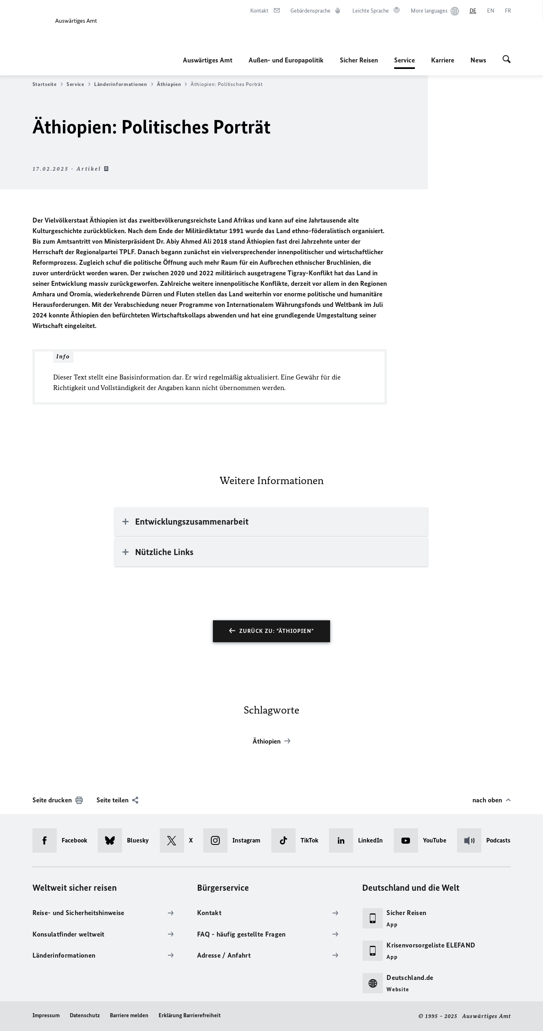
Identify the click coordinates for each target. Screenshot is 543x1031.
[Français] (508, 11)
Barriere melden (129, 1015)
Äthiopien (172, 84)
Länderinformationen (123, 84)
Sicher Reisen (359, 60)
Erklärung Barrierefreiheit (190, 1015)
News (478, 60)
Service (404, 60)
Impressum (46, 1015)
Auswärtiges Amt (207, 60)
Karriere (442, 60)
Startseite (47, 84)
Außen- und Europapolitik (286, 60)
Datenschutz (85, 1015)
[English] (490, 11)
